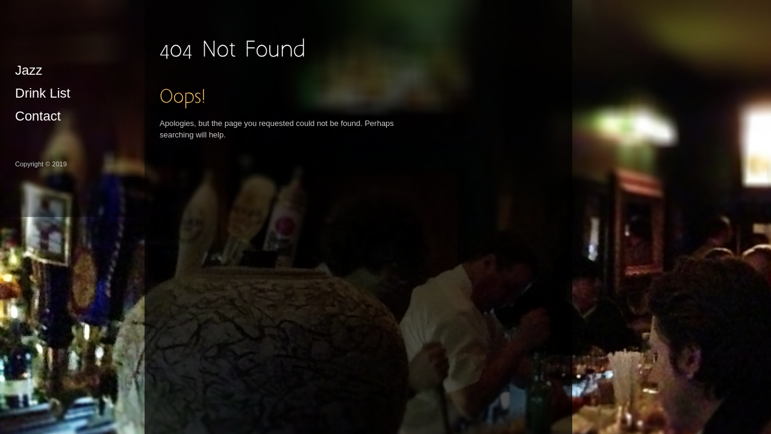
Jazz (28, 70)
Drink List (42, 93)
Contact (38, 116)
